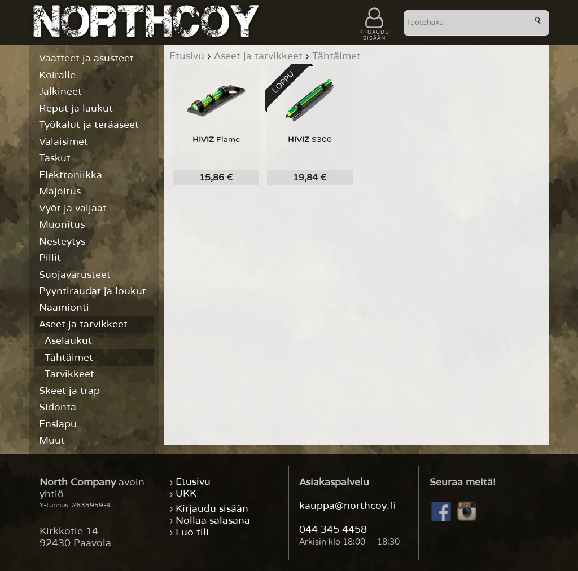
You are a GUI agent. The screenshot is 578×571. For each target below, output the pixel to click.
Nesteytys (62, 241)
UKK (186, 494)
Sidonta (57, 407)
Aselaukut (68, 341)
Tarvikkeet (69, 374)
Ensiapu (58, 424)
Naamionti (64, 307)
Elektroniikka (70, 175)
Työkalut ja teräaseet (89, 125)
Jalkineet (60, 92)
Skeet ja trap (69, 391)
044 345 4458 (333, 529)
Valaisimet (63, 142)
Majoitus (60, 191)
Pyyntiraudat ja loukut (92, 291)
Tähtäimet (69, 358)
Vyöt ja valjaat (73, 208)
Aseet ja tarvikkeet (83, 324)
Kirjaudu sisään (212, 509)
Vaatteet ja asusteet (86, 58)
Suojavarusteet (75, 275)
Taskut (55, 158)
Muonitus (62, 225)
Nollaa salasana (213, 520)
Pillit (50, 258)
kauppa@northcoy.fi (347, 506)
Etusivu (193, 482)
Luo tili (192, 532)
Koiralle (57, 75)
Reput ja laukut (76, 108)
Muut (52, 440)
